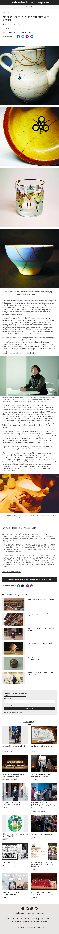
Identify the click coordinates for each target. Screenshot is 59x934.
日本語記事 (5, 839)
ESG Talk (5, 807)
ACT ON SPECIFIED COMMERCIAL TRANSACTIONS (25, 921)
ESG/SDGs (34, 751)
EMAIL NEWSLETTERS (12, 919)
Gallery (33, 837)
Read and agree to (13, 705)
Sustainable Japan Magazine (11, 25)
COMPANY (44, 921)
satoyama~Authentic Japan (10, 779)
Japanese (5, 41)
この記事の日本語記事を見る (11, 572)
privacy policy (18, 705)
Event (4, 897)
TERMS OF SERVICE (45, 919)
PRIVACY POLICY (32, 919)
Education (34, 897)
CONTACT (23, 919)
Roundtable (34, 779)
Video (33, 869)
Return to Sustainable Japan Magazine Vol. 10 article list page (29, 579)
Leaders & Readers (7, 751)
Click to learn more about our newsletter (15, 696)
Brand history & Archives (9, 866)
